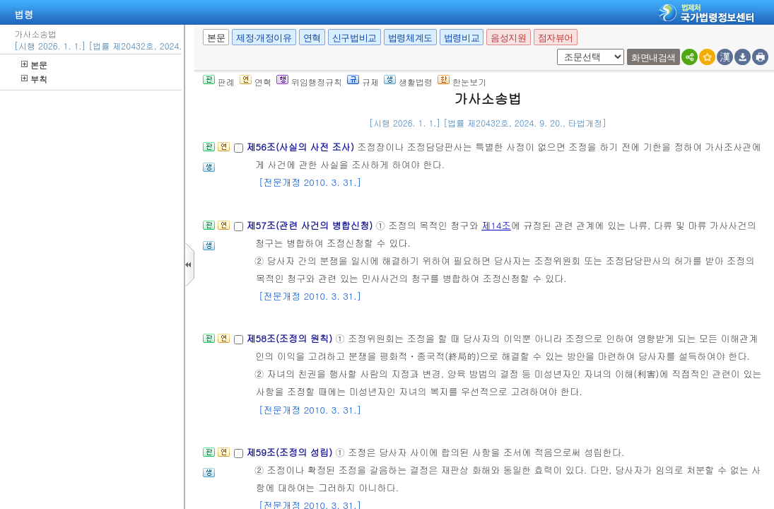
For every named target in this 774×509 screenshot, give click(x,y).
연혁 (312, 38)
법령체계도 (410, 38)
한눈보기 (462, 82)
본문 (34, 65)
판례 (219, 82)
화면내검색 (653, 57)
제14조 (496, 225)
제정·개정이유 (263, 38)
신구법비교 (354, 38)
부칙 (34, 79)
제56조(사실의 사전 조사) (301, 146)
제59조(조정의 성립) (290, 452)
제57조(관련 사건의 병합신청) (310, 225)
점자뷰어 (555, 38)
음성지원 (508, 38)
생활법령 (408, 82)
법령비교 (461, 38)
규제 (363, 82)
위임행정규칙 (309, 82)
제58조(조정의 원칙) (290, 338)
